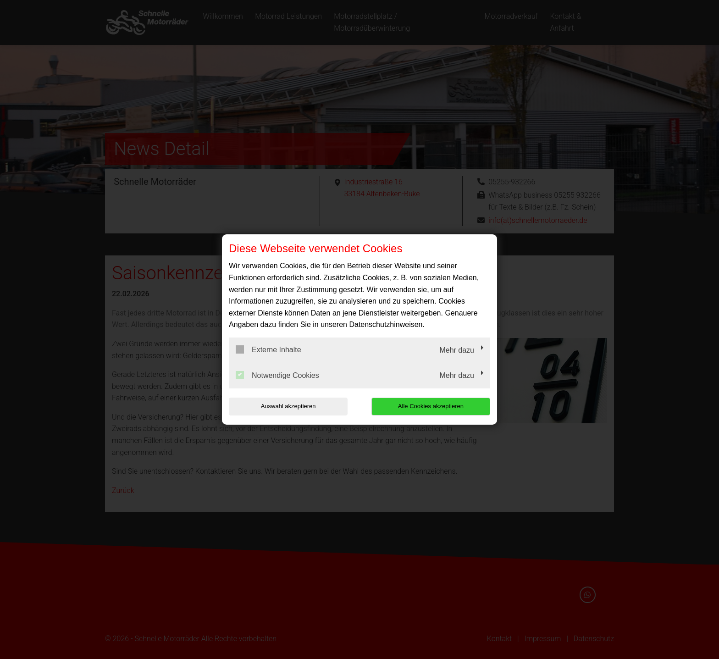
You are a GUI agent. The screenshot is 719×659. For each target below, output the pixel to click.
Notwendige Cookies (277, 375)
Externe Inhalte (268, 349)
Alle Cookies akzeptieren (431, 406)
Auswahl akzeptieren (287, 406)
